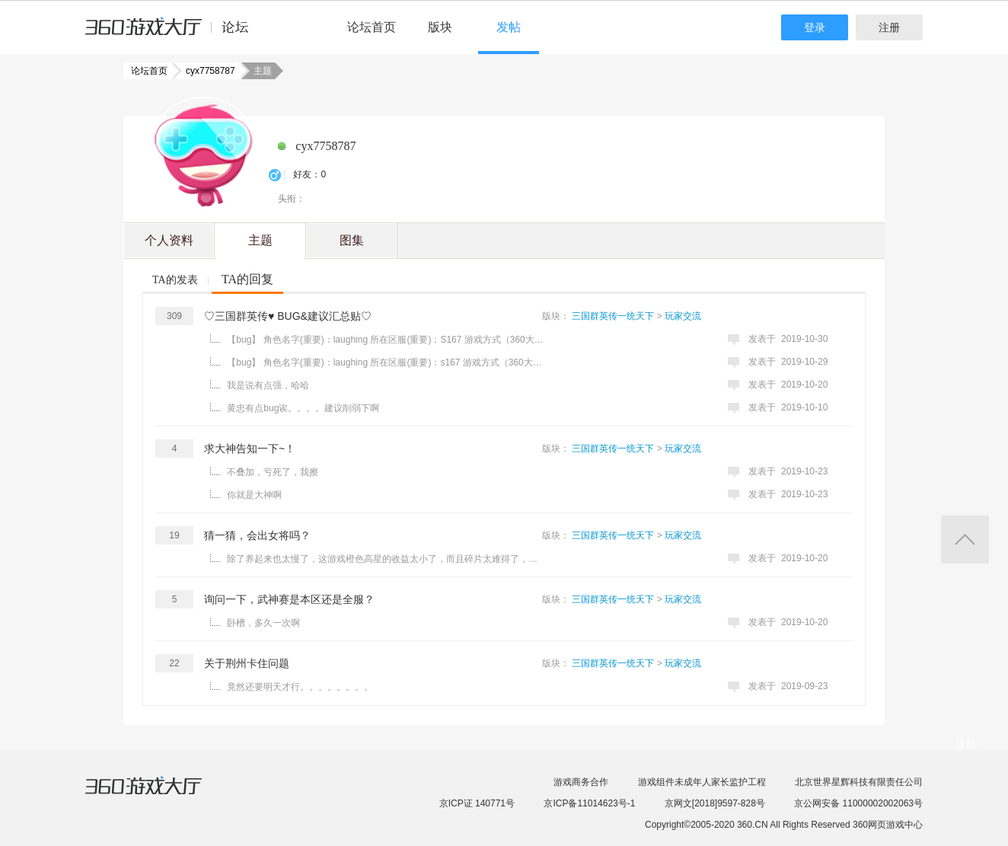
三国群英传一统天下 (613, 316)
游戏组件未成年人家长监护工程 (702, 782)
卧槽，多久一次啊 (263, 623)
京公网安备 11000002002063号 (858, 803)
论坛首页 (371, 27)
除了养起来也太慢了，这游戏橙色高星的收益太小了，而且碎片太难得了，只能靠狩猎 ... (386, 559)
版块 (440, 27)
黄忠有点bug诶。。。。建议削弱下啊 (303, 408)
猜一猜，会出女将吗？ (257, 535)
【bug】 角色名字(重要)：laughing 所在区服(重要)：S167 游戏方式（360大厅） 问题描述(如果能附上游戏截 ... (386, 339)
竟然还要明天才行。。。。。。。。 (300, 687)
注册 (889, 27)
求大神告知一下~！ (249, 448)
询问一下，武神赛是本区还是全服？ (289, 599)
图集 (352, 240)
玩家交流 (683, 316)
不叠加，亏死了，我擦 (272, 472)
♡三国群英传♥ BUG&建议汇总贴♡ (288, 316)
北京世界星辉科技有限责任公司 (859, 782)
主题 (260, 240)
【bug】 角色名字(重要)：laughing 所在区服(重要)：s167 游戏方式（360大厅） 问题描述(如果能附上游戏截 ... (386, 362)
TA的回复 (247, 279)
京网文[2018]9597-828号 (715, 803)
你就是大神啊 (254, 495)
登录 (814, 27)
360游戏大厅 (159, 795)
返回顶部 (965, 539)
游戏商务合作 (580, 782)
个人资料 (169, 240)
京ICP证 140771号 (477, 803)
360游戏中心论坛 (173, 33)
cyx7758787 (206, 70)
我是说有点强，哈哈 (268, 385)
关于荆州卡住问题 (246, 663)
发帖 (508, 27)
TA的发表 (175, 280)
